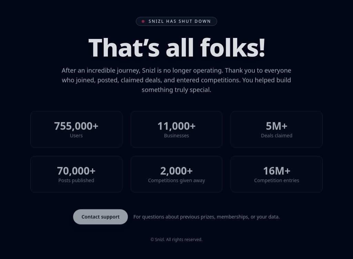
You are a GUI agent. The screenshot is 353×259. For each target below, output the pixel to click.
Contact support (100, 217)
